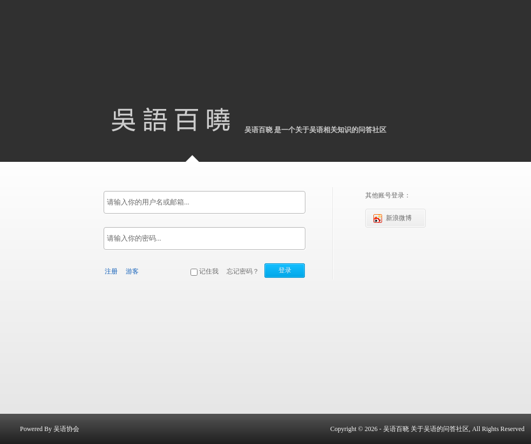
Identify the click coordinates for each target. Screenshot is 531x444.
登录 (284, 270)
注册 (111, 271)
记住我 (209, 271)
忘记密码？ (243, 271)
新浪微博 (392, 218)
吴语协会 (66, 429)
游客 (132, 271)
